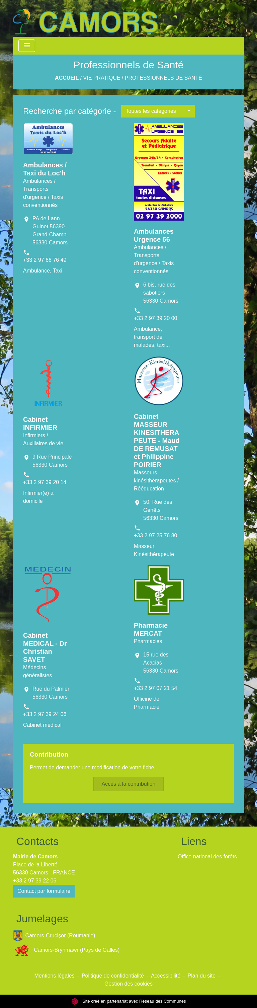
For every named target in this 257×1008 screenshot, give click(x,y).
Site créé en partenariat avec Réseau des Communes (128, 1001)
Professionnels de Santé (163, 78)
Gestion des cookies (128, 984)
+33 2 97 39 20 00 (155, 318)
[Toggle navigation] (26, 46)
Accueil (67, 78)
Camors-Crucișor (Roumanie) (54, 936)
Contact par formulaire (43, 891)
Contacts (37, 841)
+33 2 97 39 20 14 (44, 482)
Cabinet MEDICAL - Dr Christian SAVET (45, 647)
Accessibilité (165, 976)
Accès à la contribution (129, 784)
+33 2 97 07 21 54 (155, 688)
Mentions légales (54, 976)
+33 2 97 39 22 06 (34, 880)
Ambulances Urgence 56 (154, 235)
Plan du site (202, 976)
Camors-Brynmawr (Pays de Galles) (66, 950)
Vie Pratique (101, 78)
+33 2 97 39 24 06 (44, 714)
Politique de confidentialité (113, 976)
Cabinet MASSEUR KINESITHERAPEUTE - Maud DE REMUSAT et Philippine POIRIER (157, 440)
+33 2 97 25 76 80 (155, 535)
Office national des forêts (207, 856)
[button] (158, 111)
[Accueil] (85, 18)
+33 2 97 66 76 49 (44, 260)
